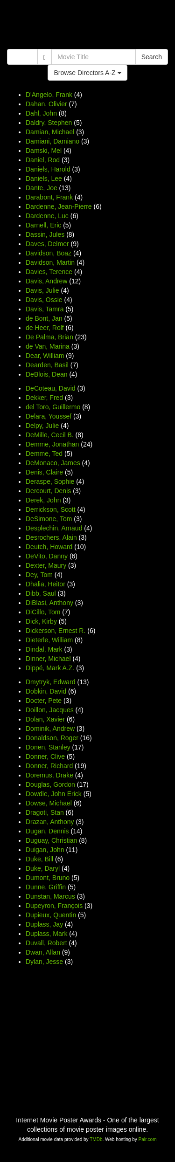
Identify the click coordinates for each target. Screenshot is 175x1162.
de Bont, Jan (44, 318)
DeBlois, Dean (47, 374)
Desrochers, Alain (51, 537)
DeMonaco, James (53, 463)
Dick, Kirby (41, 621)
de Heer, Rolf (45, 327)
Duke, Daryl (43, 868)
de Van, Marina (48, 346)
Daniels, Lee (44, 178)
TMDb (96, 1139)
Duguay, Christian (51, 840)
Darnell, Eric (43, 225)
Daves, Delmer (47, 244)
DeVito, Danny (47, 556)
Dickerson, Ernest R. (55, 630)
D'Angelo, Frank (49, 94)
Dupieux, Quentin (51, 915)
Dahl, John (41, 113)
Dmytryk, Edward (51, 682)
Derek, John (43, 500)
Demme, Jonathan (52, 444)
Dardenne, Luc (47, 216)
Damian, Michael (50, 132)
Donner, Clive (45, 756)
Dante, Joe (41, 188)
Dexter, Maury (46, 565)
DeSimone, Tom (49, 519)
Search (151, 57)
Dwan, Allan (43, 952)
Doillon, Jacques (50, 710)
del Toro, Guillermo (53, 407)
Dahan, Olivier (46, 104)
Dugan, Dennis (47, 831)
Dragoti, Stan (45, 812)
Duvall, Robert (46, 943)
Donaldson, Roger (52, 738)
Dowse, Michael (49, 803)
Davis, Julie (42, 290)
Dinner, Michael (48, 658)
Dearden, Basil (47, 365)
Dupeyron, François (54, 905)
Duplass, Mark (46, 933)
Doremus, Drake (49, 775)
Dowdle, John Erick (54, 794)
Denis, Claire (44, 472)
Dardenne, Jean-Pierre (59, 206)
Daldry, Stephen (49, 122)
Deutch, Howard (49, 546)
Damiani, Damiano (52, 141)
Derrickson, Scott (51, 509)
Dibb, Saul (41, 593)
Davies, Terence (49, 271)
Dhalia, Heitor (45, 584)
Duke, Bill (39, 859)
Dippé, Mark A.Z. (50, 668)
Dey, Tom (39, 574)
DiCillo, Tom (43, 612)
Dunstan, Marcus (50, 896)
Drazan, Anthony (50, 821)
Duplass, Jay (44, 924)
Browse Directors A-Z (87, 72)
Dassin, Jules (45, 234)
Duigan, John (45, 849)
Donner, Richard (49, 766)
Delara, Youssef (48, 416)
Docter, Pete (44, 700)
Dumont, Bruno (48, 877)
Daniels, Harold (48, 169)
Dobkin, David (46, 691)
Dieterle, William (49, 640)
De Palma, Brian (49, 337)
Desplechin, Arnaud (54, 528)
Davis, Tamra (44, 309)
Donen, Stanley (48, 747)
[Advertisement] (87, 25)
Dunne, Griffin (46, 887)
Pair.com (148, 1139)
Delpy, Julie (42, 425)
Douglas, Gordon (50, 784)
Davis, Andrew (46, 281)
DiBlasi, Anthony (49, 602)
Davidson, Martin (50, 262)
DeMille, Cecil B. (50, 435)
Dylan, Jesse (44, 961)
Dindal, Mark (44, 649)
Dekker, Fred (44, 397)
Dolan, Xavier (45, 719)
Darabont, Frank (49, 197)
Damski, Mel (44, 150)
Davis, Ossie (44, 299)
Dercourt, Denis (48, 491)
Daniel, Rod (43, 160)
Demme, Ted (44, 453)
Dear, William (45, 355)
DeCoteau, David (51, 388)
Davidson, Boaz (48, 253)
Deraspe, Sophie (50, 481)
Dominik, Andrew (50, 728)
